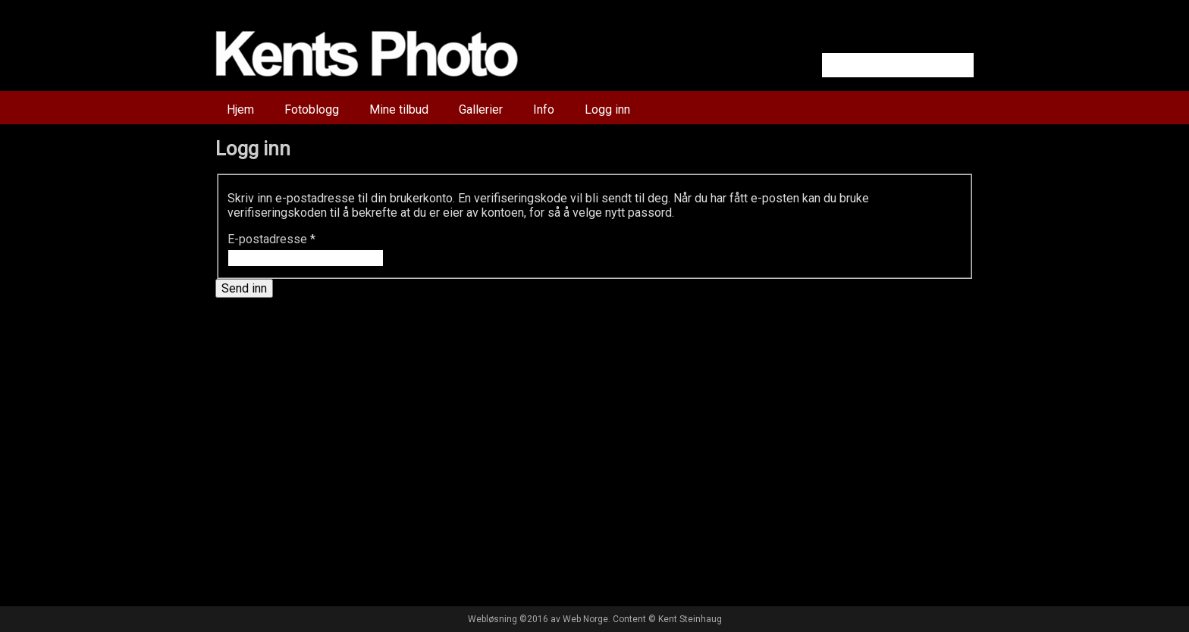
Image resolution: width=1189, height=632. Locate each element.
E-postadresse (271, 239)
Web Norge (585, 619)
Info (543, 109)
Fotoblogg (311, 109)
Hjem (240, 109)
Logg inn (607, 109)
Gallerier (481, 109)
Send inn (244, 288)
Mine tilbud (398, 109)
